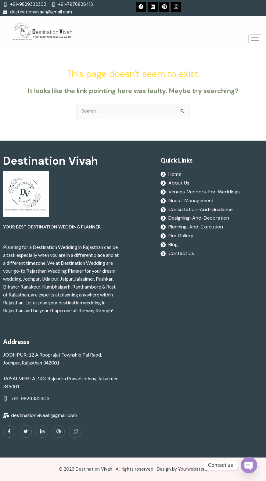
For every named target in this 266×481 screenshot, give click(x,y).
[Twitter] (26, 431)
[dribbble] (58, 431)
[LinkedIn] (42, 431)
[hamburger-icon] (255, 38)
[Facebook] (9, 431)
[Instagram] (75, 431)
